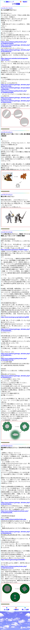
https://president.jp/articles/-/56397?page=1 (15, 249)
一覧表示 (23, 2)
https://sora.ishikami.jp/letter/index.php (13, 519)
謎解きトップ (9, 2)
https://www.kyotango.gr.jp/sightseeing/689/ (15, 317)
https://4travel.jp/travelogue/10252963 (13, 559)
